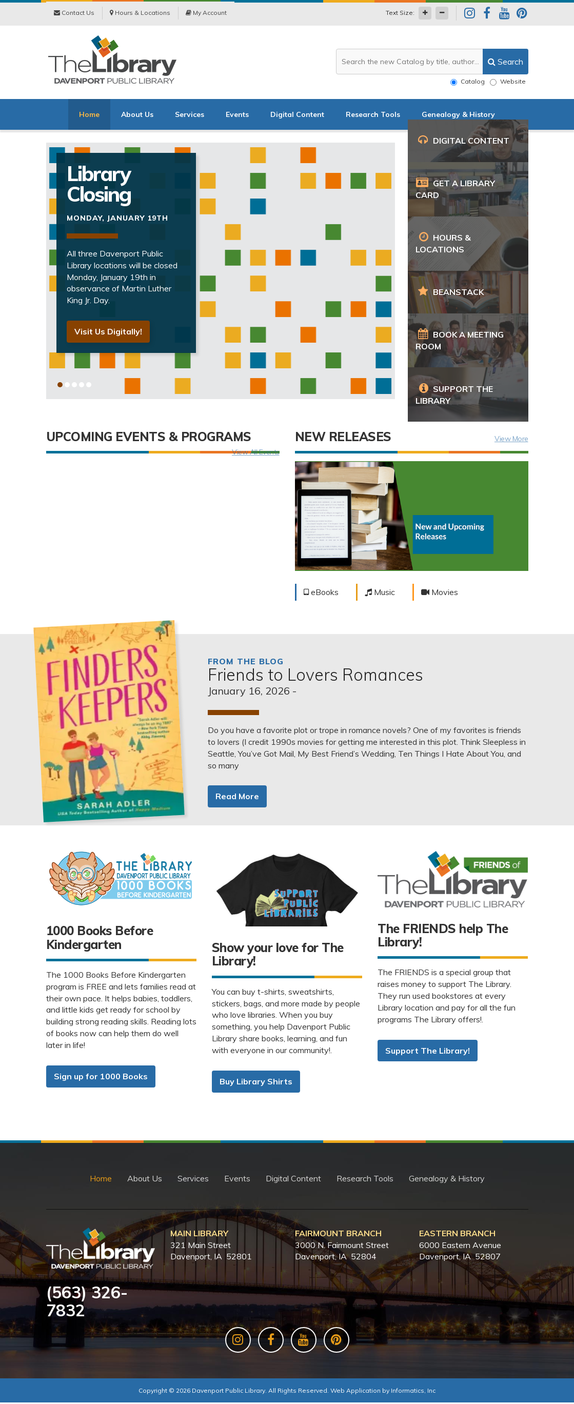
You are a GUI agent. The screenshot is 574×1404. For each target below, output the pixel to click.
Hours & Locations (140, 13)
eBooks (321, 593)
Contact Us (74, 13)
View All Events (256, 453)
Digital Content (297, 115)
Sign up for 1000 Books (101, 1077)
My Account (206, 13)
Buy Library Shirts (256, 1082)
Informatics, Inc (413, 1392)
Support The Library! (427, 1051)
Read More (237, 798)
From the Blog (246, 662)
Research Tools (373, 115)
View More (511, 440)
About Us (137, 115)
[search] (505, 61)
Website (508, 81)
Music (380, 593)
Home (89, 115)
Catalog (467, 81)
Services (189, 115)
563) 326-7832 (87, 1302)
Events (237, 115)
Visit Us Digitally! (108, 333)
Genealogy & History (458, 115)
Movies (439, 593)
